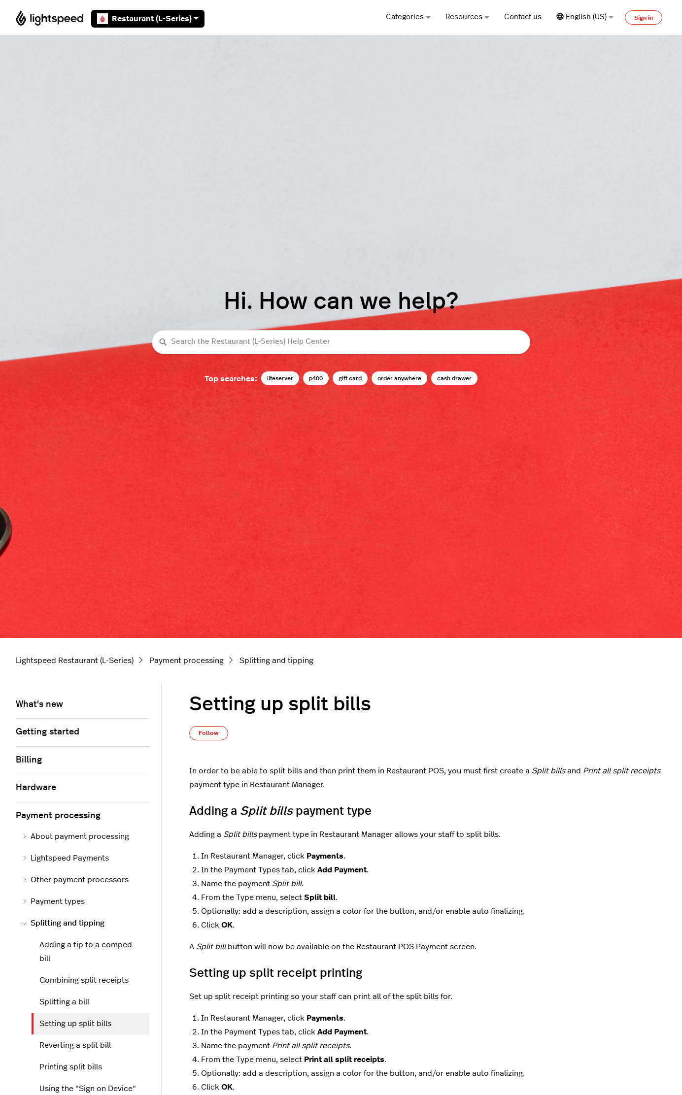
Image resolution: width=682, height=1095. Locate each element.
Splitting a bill (64, 1002)
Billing (29, 760)
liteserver (280, 378)
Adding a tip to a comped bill (85, 951)
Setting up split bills (75, 1024)
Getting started (47, 732)
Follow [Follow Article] (209, 733)
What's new (39, 704)
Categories (408, 17)
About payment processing (75, 836)
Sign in (643, 18)
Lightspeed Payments (65, 858)
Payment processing (186, 660)
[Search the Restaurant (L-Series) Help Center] (341, 342)
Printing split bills (70, 1067)
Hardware (36, 787)
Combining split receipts (84, 980)
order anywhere (399, 378)
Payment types (53, 901)
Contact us (523, 17)
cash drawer (454, 378)
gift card (350, 378)
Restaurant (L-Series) (148, 18)
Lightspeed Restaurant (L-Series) (75, 660)
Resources (467, 17)
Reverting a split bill (75, 1045)
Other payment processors (75, 880)
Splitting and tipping (276, 660)
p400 (316, 378)
